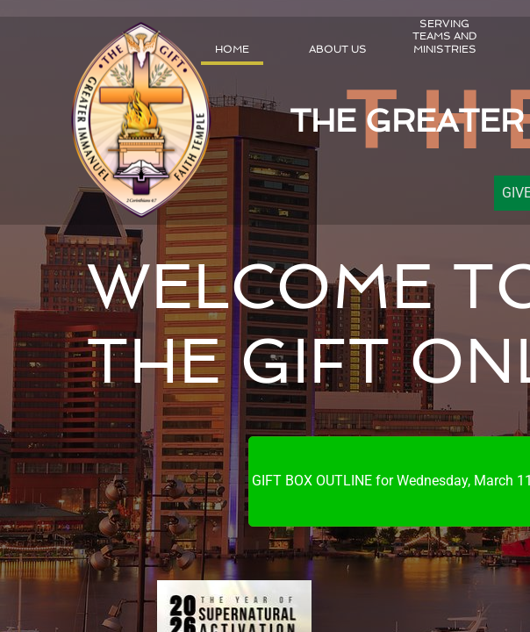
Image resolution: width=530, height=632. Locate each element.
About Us (338, 49)
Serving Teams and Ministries (444, 36)
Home (232, 49)
